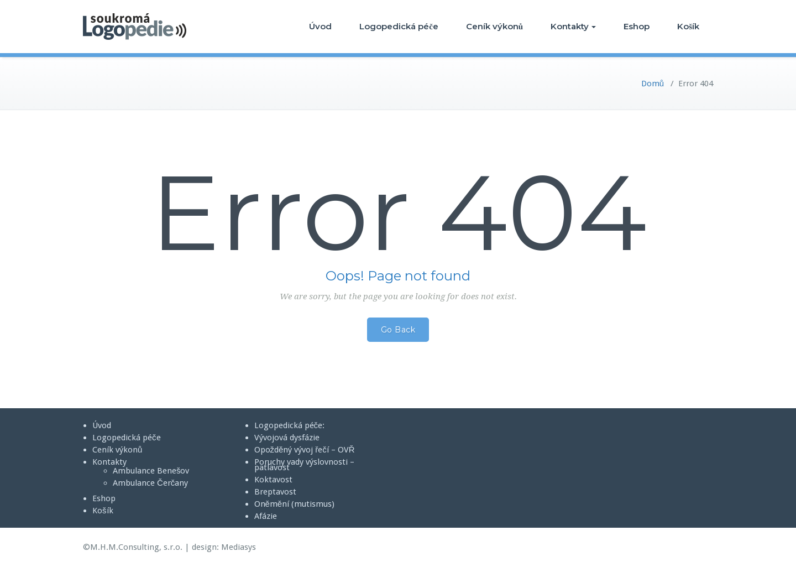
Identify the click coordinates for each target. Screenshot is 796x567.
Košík (688, 26)
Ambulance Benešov (151, 471)
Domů (652, 84)
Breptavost (275, 492)
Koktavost (273, 480)
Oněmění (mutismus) (294, 504)
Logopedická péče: (289, 425)
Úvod (320, 26)
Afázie (265, 516)
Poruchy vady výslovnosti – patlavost (304, 464)
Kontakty (573, 26)
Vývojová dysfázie (287, 438)
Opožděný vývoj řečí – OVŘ (304, 450)
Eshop (637, 26)
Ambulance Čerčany (150, 483)
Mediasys (238, 547)
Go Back (398, 330)
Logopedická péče (398, 26)
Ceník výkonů (494, 26)
